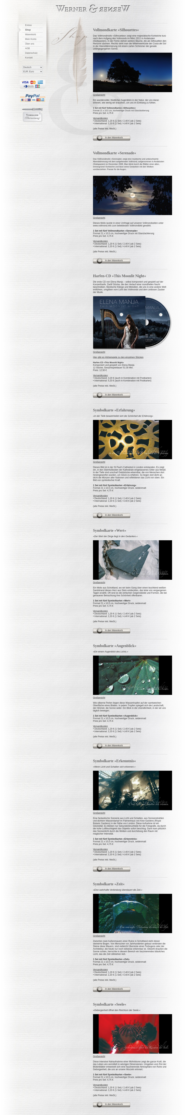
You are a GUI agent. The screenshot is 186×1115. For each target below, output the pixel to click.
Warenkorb (30, 34)
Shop (28, 30)
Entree (28, 25)
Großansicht (99, 95)
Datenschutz (31, 53)
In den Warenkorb (114, 137)
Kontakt (29, 57)
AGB (27, 48)
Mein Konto (30, 39)
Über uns (29, 43)
